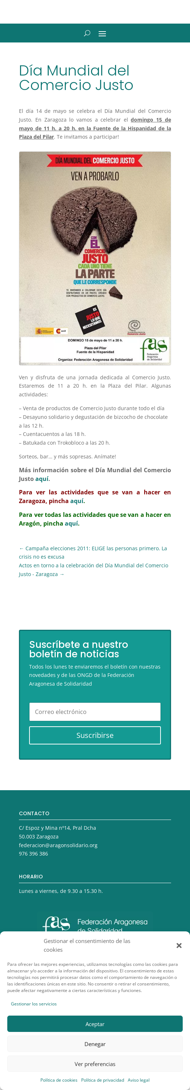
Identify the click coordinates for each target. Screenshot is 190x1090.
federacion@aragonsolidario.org (58, 845)
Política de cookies (59, 1080)
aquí (41, 479)
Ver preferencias (95, 1063)
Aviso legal (139, 1080)
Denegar (95, 1044)
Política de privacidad (102, 1080)
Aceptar (95, 1024)
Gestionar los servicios (34, 1004)
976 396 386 (33, 853)
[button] (179, 945)
